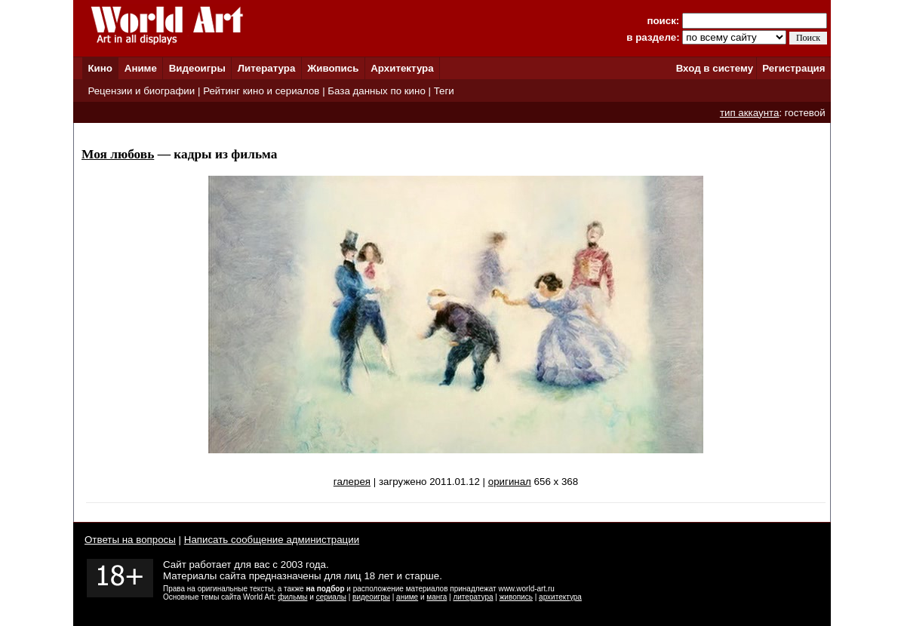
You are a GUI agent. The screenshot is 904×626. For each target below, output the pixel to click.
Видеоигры (197, 68)
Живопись (332, 68)
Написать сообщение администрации (271, 539)
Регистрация (793, 68)
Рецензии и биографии (141, 91)
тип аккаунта (749, 112)
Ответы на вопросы (130, 539)
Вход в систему (714, 68)
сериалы (331, 597)
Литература (267, 68)
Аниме (141, 68)
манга (436, 597)
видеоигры (371, 597)
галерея (352, 481)
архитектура (560, 597)
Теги (444, 91)
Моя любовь (117, 154)
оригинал (509, 481)
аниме (407, 597)
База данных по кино (376, 91)
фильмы (293, 597)
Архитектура (402, 68)
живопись (516, 597)
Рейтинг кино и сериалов (261, 91)
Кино (100, 68)
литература (473, 597)
